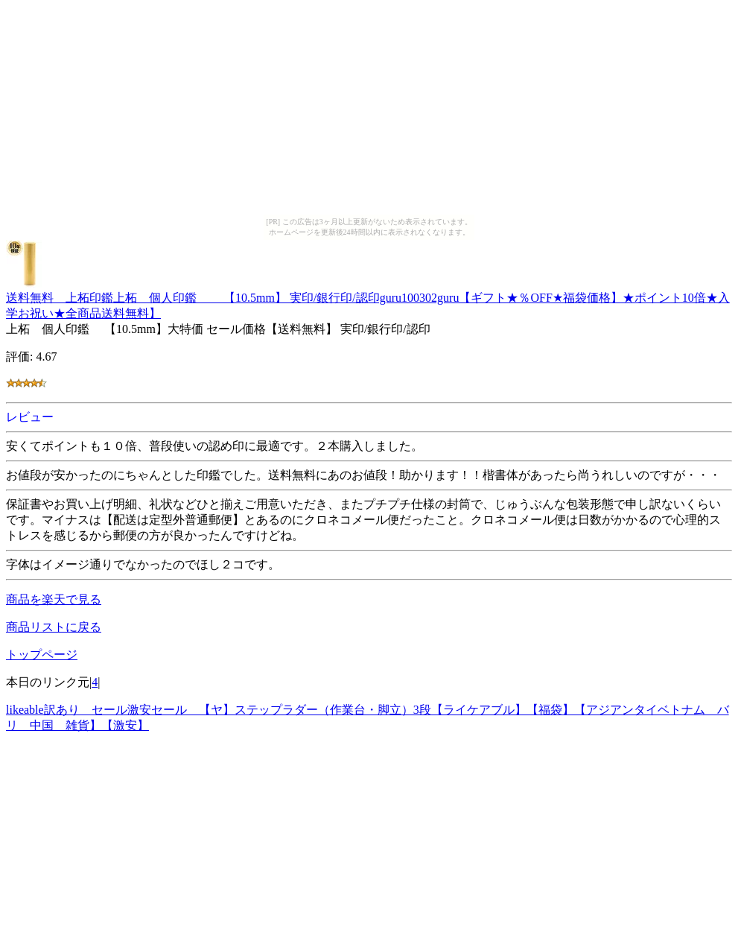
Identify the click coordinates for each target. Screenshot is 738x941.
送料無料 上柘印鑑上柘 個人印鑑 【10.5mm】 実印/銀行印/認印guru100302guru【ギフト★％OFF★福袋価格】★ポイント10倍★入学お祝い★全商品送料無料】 (368, 298)
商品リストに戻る (53, 627)
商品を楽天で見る (53, 599)
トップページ (41, 654)
